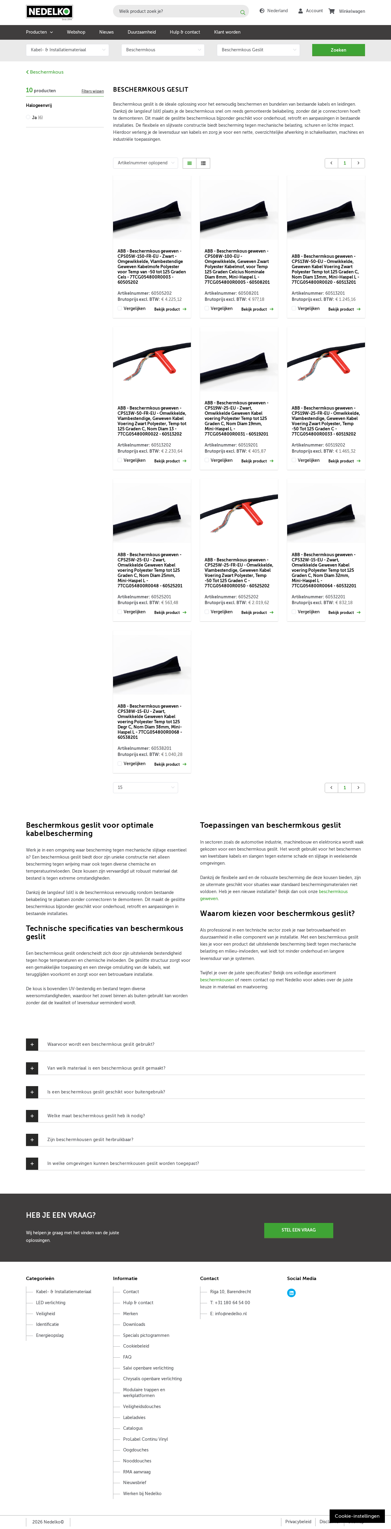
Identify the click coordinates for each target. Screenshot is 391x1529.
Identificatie (47, 1324)
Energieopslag (50, 1335)
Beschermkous (45, 72)
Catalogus (133, 1428)
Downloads (134, 1324)
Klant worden (227, 32)
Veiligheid (45, 1314)
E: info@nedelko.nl (228, 1314)
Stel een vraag (299, 1230)
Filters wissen (93, 91)
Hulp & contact (185, 32)
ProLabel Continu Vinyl (145, 1439)
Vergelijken (134, 308)
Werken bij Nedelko (142, 1493)
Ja (37, 117)
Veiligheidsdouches (142, 1406)
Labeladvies (134, 1417)
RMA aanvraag (137, 1472)
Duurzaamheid (142, 32)
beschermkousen (217, 979)
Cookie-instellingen (357, 1516)
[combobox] (181, 11)
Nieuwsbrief (134, 1482)
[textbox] (181, 11)
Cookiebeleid (136, 1346)
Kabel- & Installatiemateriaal (63, 1292)
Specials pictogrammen (146, 1335)
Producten (36, 32)
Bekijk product (170, 309)
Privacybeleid (298, 1522)
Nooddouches (137, 1461)
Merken (130, 1314)
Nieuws (106, 32)
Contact (131, 1292)
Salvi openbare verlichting (148, 1368)
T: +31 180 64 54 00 (230, 1303)
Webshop (76, 32)
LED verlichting (50, 1303)
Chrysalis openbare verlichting (152, 1379)
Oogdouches (135, 1450)
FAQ (127, 1357)
